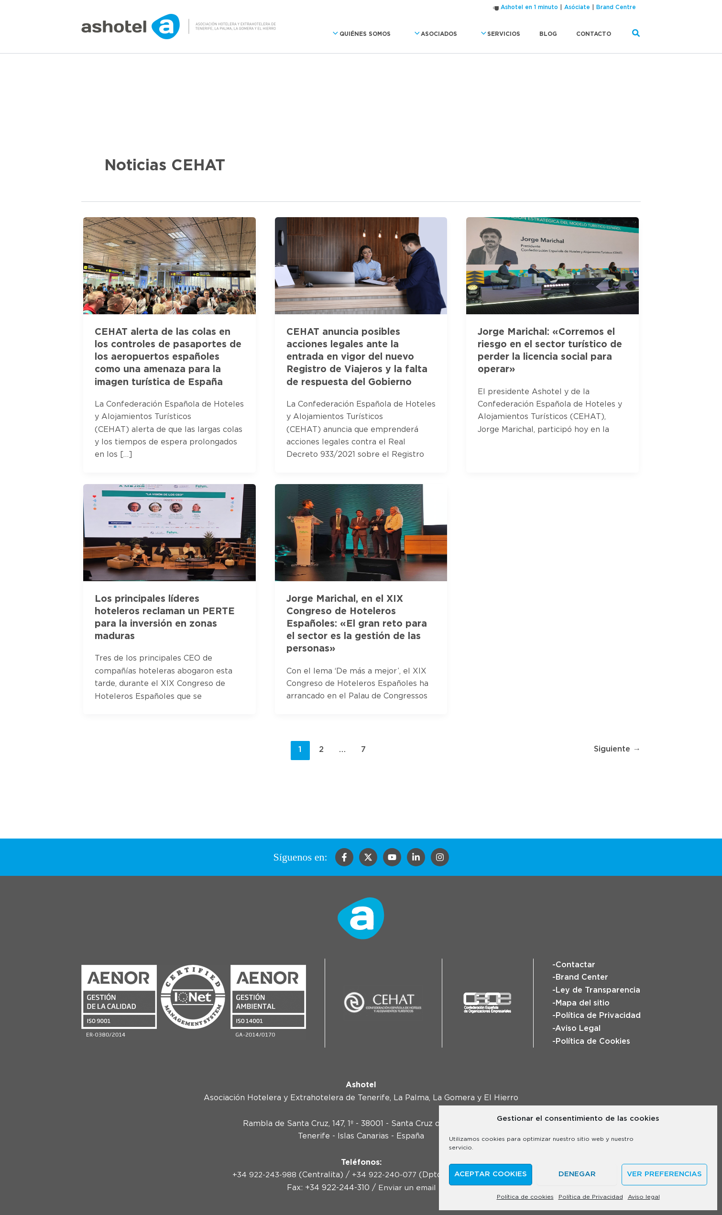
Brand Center (582, 976)
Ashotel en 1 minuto (529, 7)
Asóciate (577, 7)
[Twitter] (368, 856)
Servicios (517, 33)
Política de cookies (525, 1197)
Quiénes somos (393, 33)
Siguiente (616, 748)
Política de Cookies (593, 1039)
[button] (367, 33)
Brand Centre (616, 7)
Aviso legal (644, 1197)
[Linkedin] (416, 856)
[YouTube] (392, 856)
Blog (560, 34)
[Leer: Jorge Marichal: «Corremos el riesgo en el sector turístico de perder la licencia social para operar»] (552, 264)
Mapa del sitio (583, 1001)
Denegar (577, 1174)
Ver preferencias (664, 1174)
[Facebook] (344, 856)
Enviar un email (406, 1186)
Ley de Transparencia (598, 989)
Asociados (460, 33)
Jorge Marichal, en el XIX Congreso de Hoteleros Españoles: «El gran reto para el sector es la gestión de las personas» (357, 622)
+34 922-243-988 (263, 1173)
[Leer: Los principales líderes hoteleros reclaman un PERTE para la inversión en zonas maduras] (169, 530)
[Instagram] (440, 856)
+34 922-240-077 (384, 1173)
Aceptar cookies (490, 1174)
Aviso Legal (578, 1027)
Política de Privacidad (590, 1197)
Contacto (597, 34)
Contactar (575, 964)
